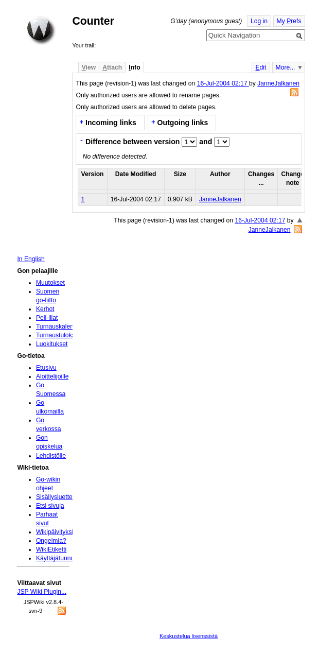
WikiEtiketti (51, 549)
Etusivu (46, 367)
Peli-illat (47, 317)
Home (41, 30)
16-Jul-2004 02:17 (223, 83)
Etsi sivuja (50, 505)
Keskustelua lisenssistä (189, 636)
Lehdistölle (51, 455)
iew (89, 67)
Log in (259, 21)
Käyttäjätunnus (56, 558)
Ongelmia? (51, 540)
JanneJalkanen (278, 83)
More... (285, 67)
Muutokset (50, 282)
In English (30, 259)
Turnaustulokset (58, 335)
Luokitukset (52, 344)
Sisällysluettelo (56, 497)
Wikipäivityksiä (56, 532)
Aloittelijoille (52, 376)
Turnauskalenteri (59, 326)
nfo (134, 67)
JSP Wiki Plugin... (41, 591)
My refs (289, 21)
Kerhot (45, 309)
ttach (112, 67)
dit (260, 67)
